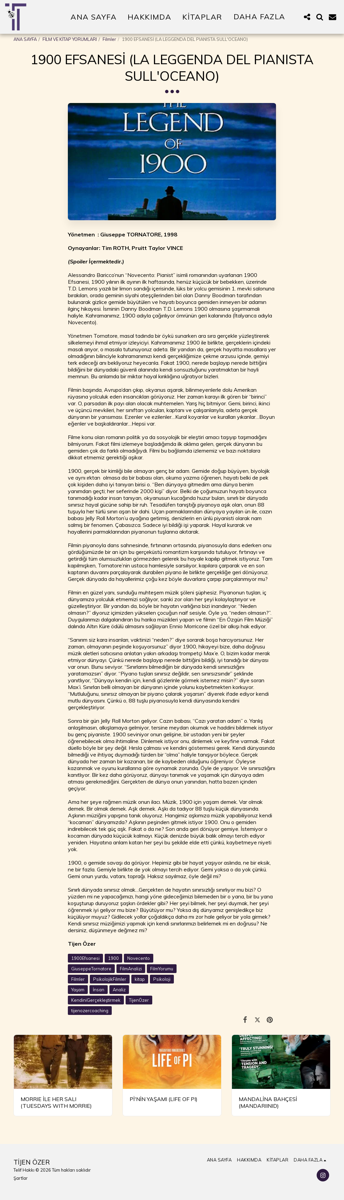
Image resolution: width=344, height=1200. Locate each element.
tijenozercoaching (89, 1010)
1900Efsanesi (85, 958)
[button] (307, 17)
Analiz (119, 989)
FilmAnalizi (131, 968)
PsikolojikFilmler (109, 979)
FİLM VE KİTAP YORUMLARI (70, 39)
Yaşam (77, 989)
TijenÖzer (139, 1000)
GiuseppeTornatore (91, 968)
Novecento (138, 958)
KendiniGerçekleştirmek (96, 1000)
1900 (113, 958)
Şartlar (21, 1178)
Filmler (109, 39)
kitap (140, 979)
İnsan (98, 989)
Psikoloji (161, 979)
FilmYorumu (161, 968)
